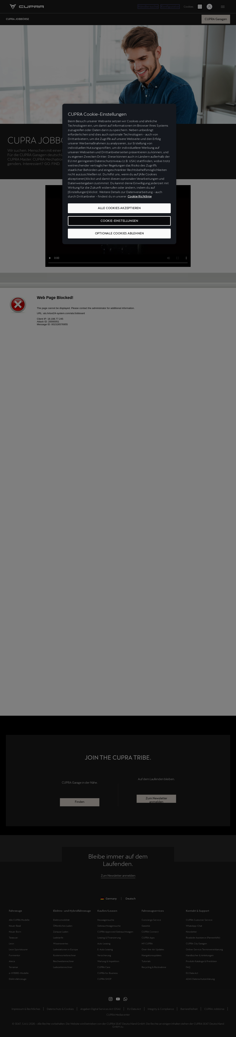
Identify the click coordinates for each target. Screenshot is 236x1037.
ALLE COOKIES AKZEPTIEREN (119, 208)
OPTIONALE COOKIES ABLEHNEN (119, 233)
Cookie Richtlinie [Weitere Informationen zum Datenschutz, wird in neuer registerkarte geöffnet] (140, 196)
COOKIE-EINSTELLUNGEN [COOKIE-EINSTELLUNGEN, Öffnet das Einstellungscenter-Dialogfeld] (119, 221)
